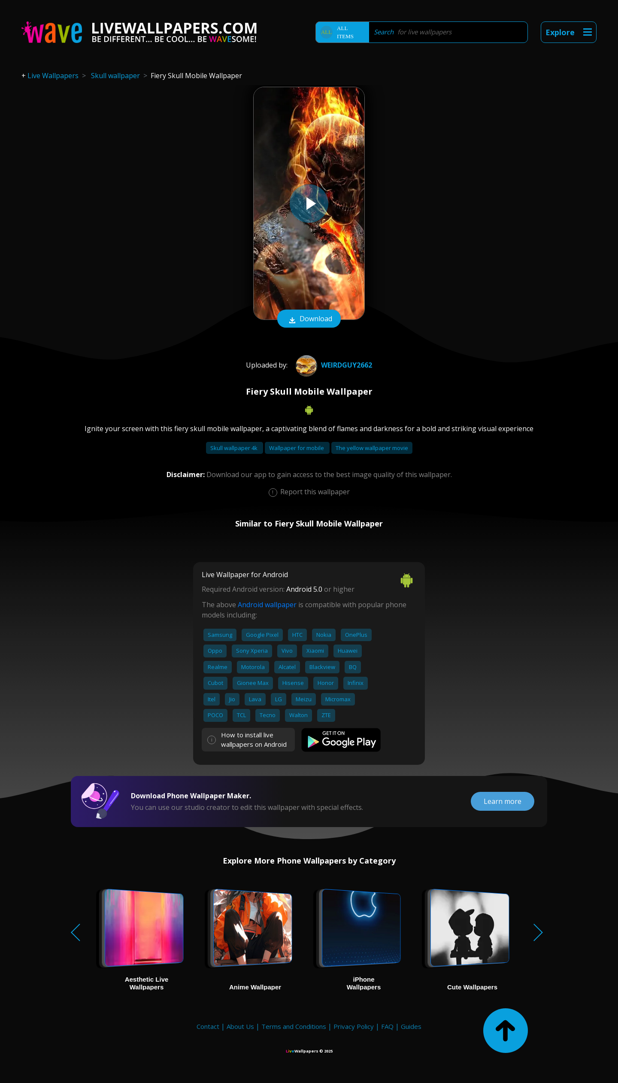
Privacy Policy (353, 1026)
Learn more (502, 801)
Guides (411, 1026)
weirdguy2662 (333, 365)
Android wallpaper (267, 604)
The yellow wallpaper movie (372, 448)
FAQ (387, 1026)
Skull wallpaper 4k (234, 448)
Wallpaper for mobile (297, 448)
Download (309, 319)
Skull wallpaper (115, 75)
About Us (240, 1026)
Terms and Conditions (293, 1026)
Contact (208, 1026)
